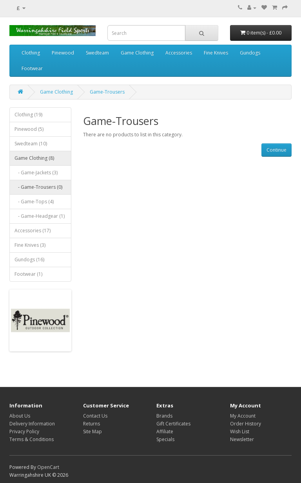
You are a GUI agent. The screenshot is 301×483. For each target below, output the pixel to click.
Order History (245, 423)
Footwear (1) (28, 274)
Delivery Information (32, 423)
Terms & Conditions (31, 439)
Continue (276, 150)
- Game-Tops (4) (34, 201)
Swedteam (97, 52)
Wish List (239, 431)
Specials (165, 439)
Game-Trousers (107, 92)
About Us (19, 415)
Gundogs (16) (29, 259)
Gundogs (250, 52)
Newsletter (242, 439)
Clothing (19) (28, 114)
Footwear (32, 68)
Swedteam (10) (31, 143)
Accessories (178, 52)
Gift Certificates (173, 423)
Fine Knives (216, 52)
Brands (164, 415)
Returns (91, 423)
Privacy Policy (24, 431)
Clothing (31, 52)
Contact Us (95, 415)
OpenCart (48, 467)
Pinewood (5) (29, 129)
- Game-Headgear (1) (40, 216)
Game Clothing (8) (34, 158)
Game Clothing (137, 52)
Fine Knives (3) (30, 245)
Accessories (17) (33, 230)
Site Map (92, 431)
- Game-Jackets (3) (36, 172)
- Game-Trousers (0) (38, 187)
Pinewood (63, 52)
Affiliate (164, 431)
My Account (243, 415)
